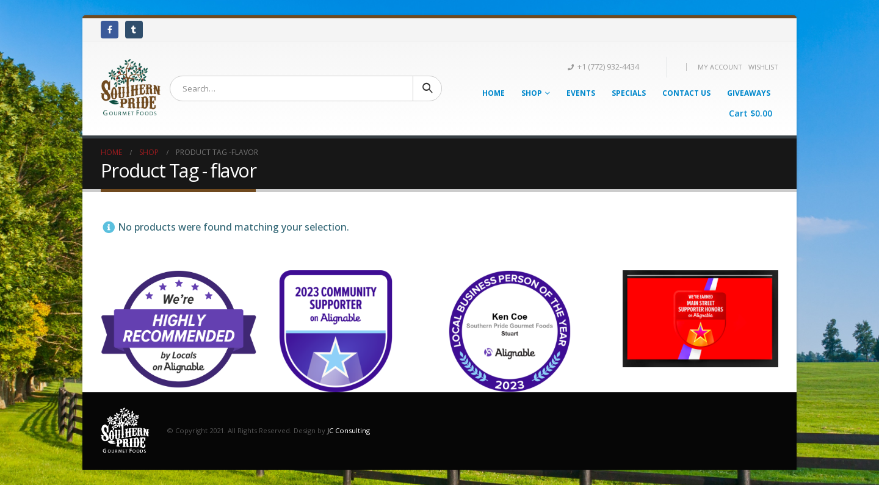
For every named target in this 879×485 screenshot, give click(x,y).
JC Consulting (348, 429)
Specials (629, 93)
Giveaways (748, 93)
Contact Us (686, 93)
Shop (531, 93)
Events (580, 93)
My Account (720, 66)
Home (493, 93)
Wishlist (763, 66)
